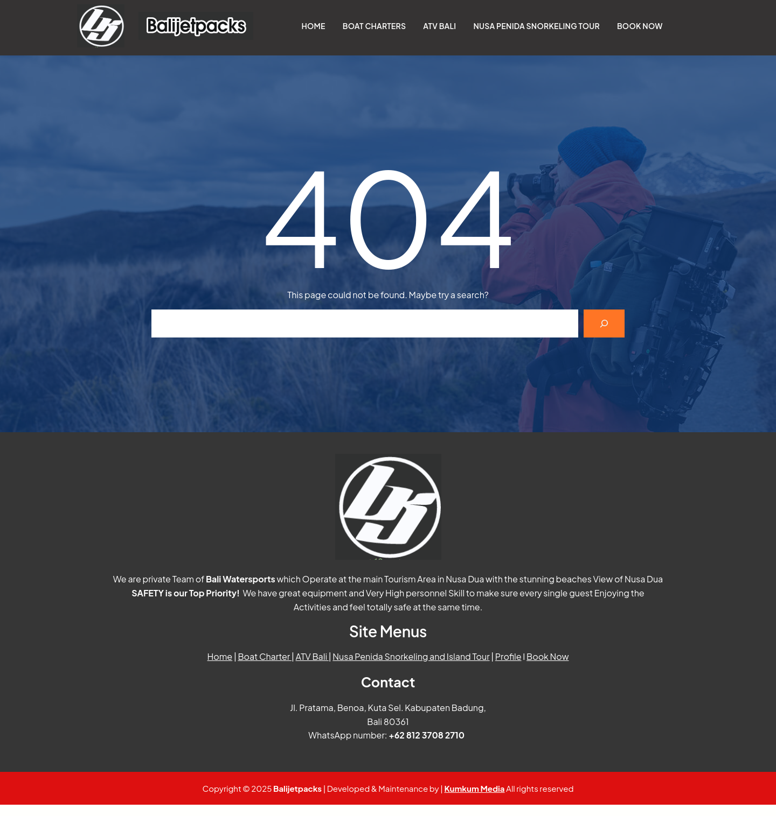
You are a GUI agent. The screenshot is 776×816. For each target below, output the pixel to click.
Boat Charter (265, 656)
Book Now (547, 656)
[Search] (604, 323)
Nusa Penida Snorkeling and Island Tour (410, 656)
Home (220, 656)
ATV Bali (312, 656)
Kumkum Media (474, 788)
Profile (508, 656)
